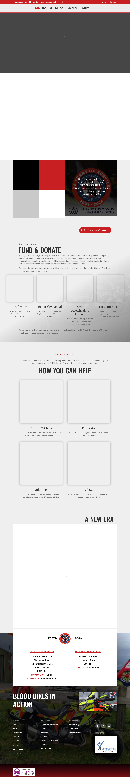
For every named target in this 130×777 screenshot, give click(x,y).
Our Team (44, 737)
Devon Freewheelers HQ (42, 652)
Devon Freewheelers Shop (88, 652)
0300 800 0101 (34, 678)
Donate (113, 2)
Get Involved (56, 8)
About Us (72, 8)
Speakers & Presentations (50, 741)
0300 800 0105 (37, 675)
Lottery (105, 2)
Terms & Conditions (75, 733)
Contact (86, 8)
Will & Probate (45, 749)
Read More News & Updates (95, 230)
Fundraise (44, 733)
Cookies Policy (73, 725)
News (44, 8)
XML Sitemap (18, 750)
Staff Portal (17, 753)
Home (37, 8)
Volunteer (44, 745)
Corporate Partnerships (49, 725)
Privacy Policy (73, 729)
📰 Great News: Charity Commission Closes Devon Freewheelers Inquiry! (91, 182)
